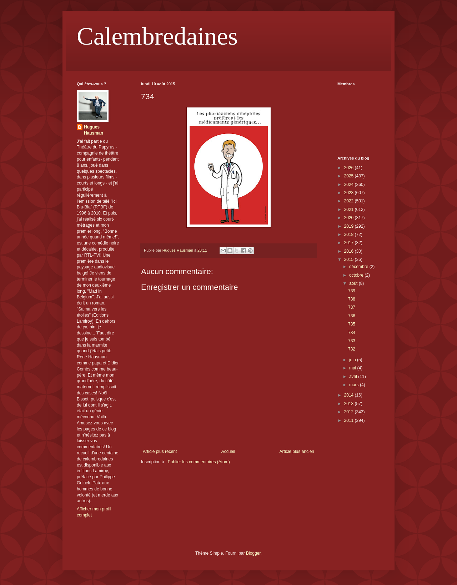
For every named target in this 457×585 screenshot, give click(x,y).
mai (353, 367)
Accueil (228, 451)
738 (351, 299)
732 (351, 349)
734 (351, 332)
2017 (349, 242)
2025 (349, 175)
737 (351, 307)
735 (351, 324)
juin (353, 359)
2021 (349, 209)
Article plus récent (160, 451)
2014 (349, 395)
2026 (349, 167)
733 (351, 340)
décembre (359, 266)
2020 (349, 217)
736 (351, 315)
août (354, 283)
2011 (349, 420)
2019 (349, 226)
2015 (349, 259)
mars (354, 384)
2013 (349, 403)
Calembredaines (157, 36)
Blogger (253, 553)
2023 (349, 192)
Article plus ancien (297, 451)
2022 (349, 200)
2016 (349, 251)
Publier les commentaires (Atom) (199, 461)
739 (351, 290)
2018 (349, 234)
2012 (349, 411)
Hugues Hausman (93, 130)
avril (353, 376)
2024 (349, 184)
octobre (357, 275)
